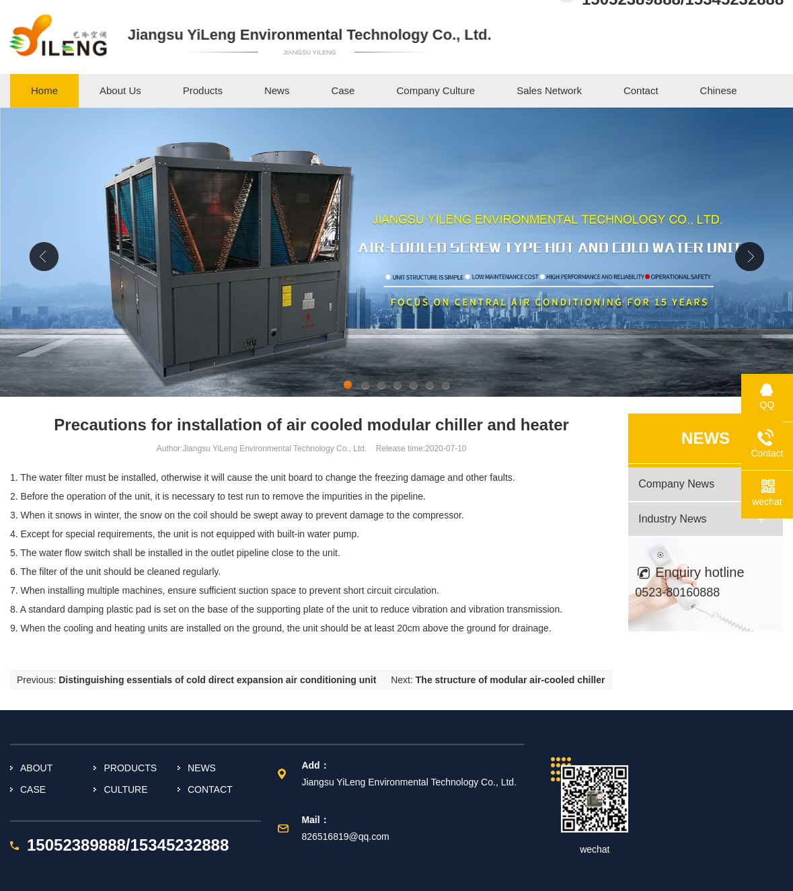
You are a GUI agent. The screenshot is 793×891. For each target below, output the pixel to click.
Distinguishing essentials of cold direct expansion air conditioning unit (217, 679)
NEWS (202, 768)
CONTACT (210, 789)
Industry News (672, 519)
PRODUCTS (130, 768)
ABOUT (36, 768)
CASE (33, 789)
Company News (676, 484)
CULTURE (125, 789)
